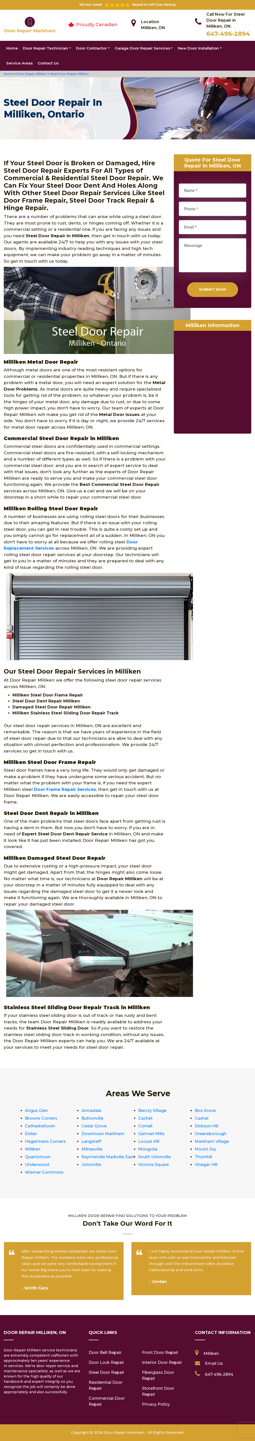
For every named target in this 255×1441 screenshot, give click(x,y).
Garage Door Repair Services (142, 48)
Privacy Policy (156, 1404)
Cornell (145, 1126)
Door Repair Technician (45, 48)
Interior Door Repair (162, 1362)
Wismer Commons (44, 1172)
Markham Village (212, 1141)
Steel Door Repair (106, 1372)
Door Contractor (91, 48)
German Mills (151, 1133)
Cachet (145, 1118)
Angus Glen (36, 1110)
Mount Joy (205, 1149)
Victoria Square (153, 1164)
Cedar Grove (94, 1126)
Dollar (31, 1133)
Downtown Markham (103, 1133)
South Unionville (154, 1156)
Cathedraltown (40, 1126)
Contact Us (48, 63)
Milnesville (91, 1149)
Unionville (91, 1164)
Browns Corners (41, 1118)
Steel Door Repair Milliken (69, 74)
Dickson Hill (206, 1126)
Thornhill (203, 1156)
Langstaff (91, 1141)
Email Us (214, 1363)
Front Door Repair (160, 1352)
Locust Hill (148, 1141)
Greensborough (210, 1133)
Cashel (201, 1118)
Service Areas (19, 63)
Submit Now (212, 289)
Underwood (37, 1164)
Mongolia (147, 1149)
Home (12, 48)
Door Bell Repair (105, 1352)
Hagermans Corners (45, 1141)
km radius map (212, 383)
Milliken (32, 1149)
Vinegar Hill (206, 1164)
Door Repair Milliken (31, 74)
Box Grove (205, 1110)
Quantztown (37, 1156)
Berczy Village (152, 1110)
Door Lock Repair (106, 1362)
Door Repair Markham (124, 1432)
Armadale (91, 1110)
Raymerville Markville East (107, 1156)
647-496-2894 (228, 33)
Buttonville (92, 1118)
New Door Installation (198, 48)
